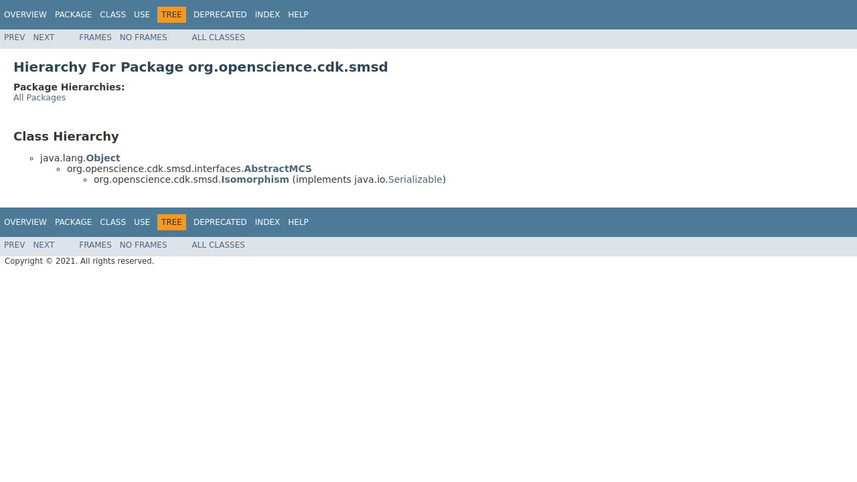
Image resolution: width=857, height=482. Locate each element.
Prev (14, 37)
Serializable (415, 179)
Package (73, 14)
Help (298, 14)
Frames (95, 37)
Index (268, 14)
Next (43, 37)
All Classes (218, 37)
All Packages (39, 97)
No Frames (143, 37)
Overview (25, 14)
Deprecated (220, 14)
